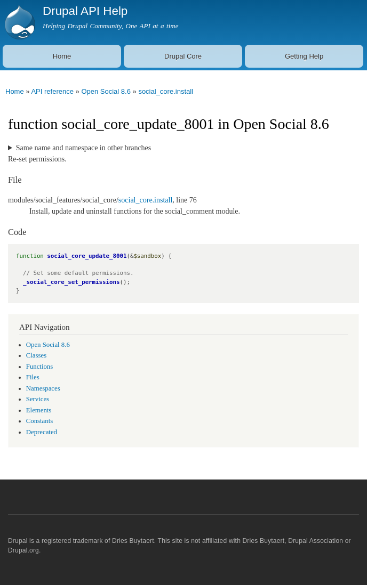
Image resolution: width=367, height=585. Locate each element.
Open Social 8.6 (106, 91)
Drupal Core (183, 56)
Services (37, 399)
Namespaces (43, 388)
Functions (39, 366)
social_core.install (165, 91)
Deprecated (41, 432)
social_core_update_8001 (86, 256)
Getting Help (304, 56)
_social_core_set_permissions (71, 282)
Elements (39, 410)
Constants (39, 421)
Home (62, 56)
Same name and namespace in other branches (83, 148)
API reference (52, 91)
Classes (36, 355)
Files (32, 377)
